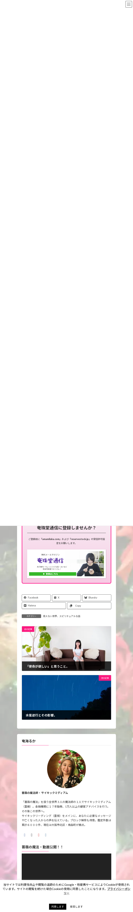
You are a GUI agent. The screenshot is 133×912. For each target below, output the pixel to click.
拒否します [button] (76, 906)
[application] (66, 879)
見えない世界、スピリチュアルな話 (61, 616)
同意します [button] (57, 906)
